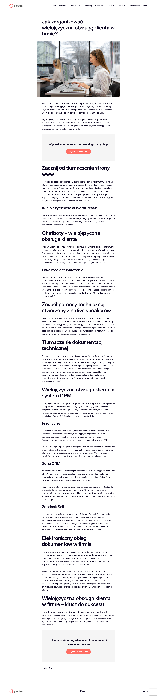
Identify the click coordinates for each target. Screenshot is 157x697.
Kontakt (83, 691)
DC (50, 668)
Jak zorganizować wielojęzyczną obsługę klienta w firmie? (78, 28)
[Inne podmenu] (147, 5)
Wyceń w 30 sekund (78, 151)
